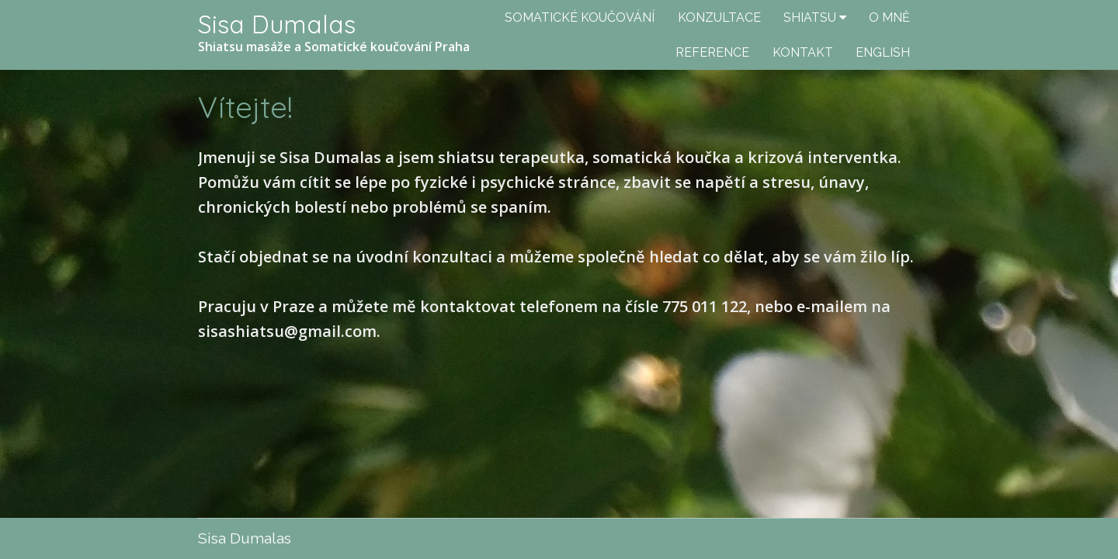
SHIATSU (809, 17)
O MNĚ (889, 17)
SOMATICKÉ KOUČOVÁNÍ (579, 17)
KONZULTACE (719, 17)
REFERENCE (712, 52)
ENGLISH (883, 52)
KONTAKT (803, 52)
